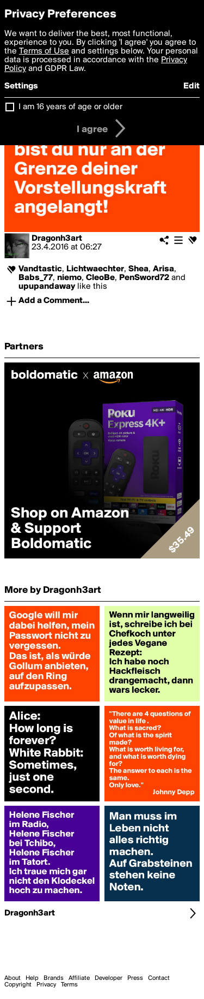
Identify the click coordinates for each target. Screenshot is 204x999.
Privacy (46, 985)
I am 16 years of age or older (70, 107)
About (12, 978)
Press (135, 978)
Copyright (18, 985)
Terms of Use (44, 51)
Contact (159, 978)
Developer (108, 978)
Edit (191, 86)
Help (32, 978)
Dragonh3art (57, 238)
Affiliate (79, 978)
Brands (54, 978)
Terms (69, 985)
